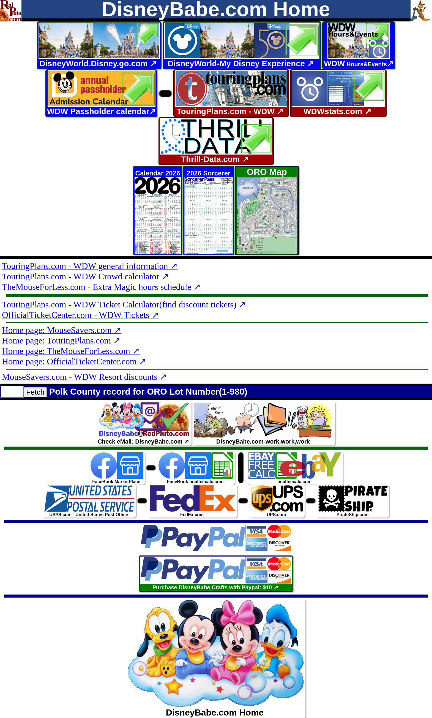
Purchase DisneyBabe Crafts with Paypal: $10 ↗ (215, 573)
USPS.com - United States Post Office (89, 501)
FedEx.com (192, 501)
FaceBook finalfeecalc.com (196, 468)
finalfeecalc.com (295, 468)
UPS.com (277, 501)
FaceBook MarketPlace (117, 468)
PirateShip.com (353, 501)
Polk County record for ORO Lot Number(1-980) (148, 392)
